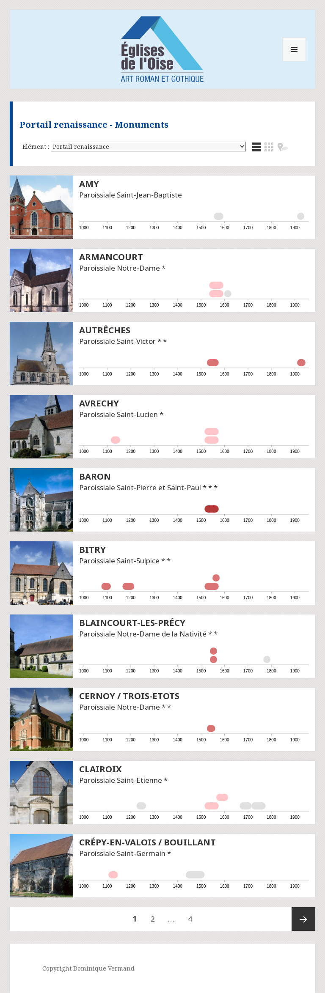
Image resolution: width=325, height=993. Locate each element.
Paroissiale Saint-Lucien (118, 414)
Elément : (36, 147)
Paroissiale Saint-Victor (117, 341)
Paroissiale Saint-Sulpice (119, 560)
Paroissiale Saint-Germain (122, 853)
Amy (89, 183)
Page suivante (303, 919)
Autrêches (104, 330)
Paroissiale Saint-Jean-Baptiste (130, 195)
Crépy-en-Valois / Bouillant (147, 842)
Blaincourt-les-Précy (132, 622)
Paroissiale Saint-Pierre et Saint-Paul (140, 487)
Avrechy (99, 403)
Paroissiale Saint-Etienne (120, 780)
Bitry (92, 549)
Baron (95, 476)
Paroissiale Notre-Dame (119, 268)
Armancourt (111, 257)
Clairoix (100, 769)
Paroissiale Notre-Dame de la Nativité (143, 634)
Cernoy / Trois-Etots (129, 696)
